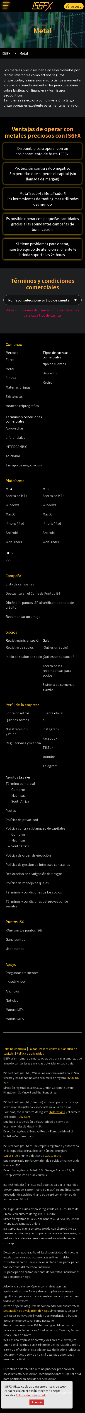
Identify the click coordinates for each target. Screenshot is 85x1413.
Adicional (13, 456)
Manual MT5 (15, 1019)
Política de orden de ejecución (28, 855)
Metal (10, 369)
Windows (12, 505)
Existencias (14, 396)
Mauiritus (18, 795)
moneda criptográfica (22, 405)
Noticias (12, 1000)
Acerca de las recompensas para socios (57, 670)
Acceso (73, 6)
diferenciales (15, 437)
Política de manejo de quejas (27, 883)
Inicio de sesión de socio (24, 656)
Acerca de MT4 (16, 495)
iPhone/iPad (15, 523)
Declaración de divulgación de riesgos (34, 873)
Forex (10, 359)
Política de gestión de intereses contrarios (38, 864)
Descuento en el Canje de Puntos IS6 (33, 593)
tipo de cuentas (54, 364)
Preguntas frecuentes (22, 972)
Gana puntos (15, 939)
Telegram (50, 766)
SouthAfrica (20, 801)
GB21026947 (53, 1155)
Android (12, 532)
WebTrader (14, 542)
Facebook (50, 738)
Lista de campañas (20, 584)
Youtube (49, 756)
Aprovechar (14, 428)
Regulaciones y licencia (23, 743)
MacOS (11, 514)
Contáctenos (15, 982)
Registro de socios (20, 647)
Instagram (51, 729)
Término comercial (15, 1049)
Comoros (18, 789)
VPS (8, 560)
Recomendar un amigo (23, 616)
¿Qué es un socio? (55, 647)
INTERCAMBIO (16, 446)
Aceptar (37, 1402)
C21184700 (10, 1155)
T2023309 (23, 1116)
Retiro (47, 382)
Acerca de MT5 (53, 495)
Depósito (50, 373)
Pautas (11, 810)
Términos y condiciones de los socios (34, 892)
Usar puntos (15, 948)
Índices (11, 378)
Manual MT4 (15, 1009)
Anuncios (13, 991)
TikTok (48, 747)
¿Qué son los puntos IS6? (24, 930)
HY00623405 (57, 1112)
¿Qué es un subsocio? (58, 656)
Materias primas (18, 387)
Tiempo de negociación (24, 465)
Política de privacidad (31, 1395)
